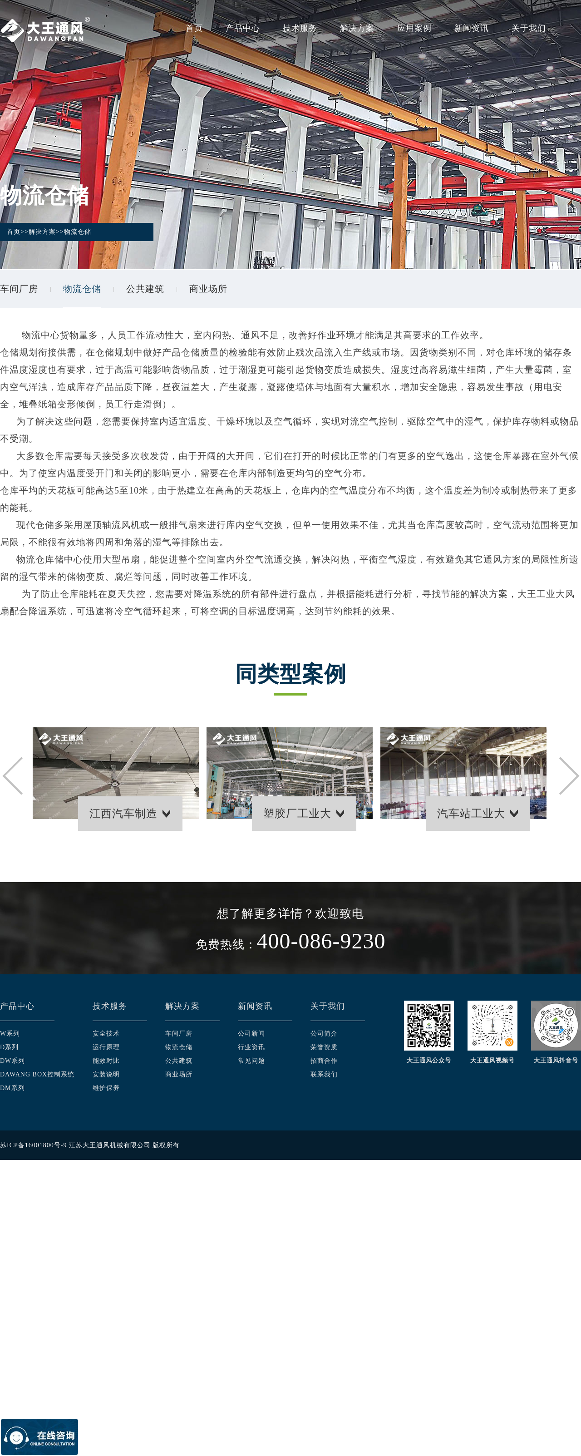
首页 (194, 28)
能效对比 (106, 1060)
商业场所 (208, 289)
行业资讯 (251, 1047)
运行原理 (106, 1047)
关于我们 (529, 28)
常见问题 (251, 1060)
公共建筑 (145, 289)
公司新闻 (251, 1033)
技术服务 (300, 28)
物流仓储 (77, 231)
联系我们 (324, 1074)
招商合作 (324, 1060)
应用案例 (414, 28)
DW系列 (12, 1060)
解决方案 (357, 28)
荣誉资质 (324, 1047)
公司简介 (324, 1033)
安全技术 (106, 1033)
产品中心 (243, 28)
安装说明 (106, 1074)
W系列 (10, 1033)
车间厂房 (19, 289)
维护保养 (106, 1088)
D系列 (9, 1047)
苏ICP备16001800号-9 (33, 1145)
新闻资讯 (471, 28)
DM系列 (12, 1088)
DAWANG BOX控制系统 (37, 1074)
